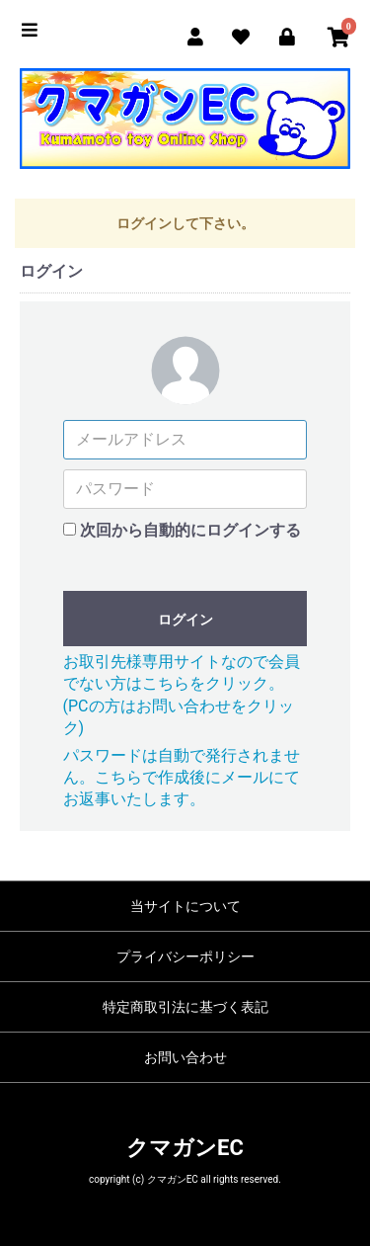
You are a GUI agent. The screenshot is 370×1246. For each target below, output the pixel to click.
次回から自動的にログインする (190, 530)
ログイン (185, 619)
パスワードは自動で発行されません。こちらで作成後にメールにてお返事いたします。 (181, 777)
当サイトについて (185, 906)
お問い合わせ (185, 1057)
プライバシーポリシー (185, 956)
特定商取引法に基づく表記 (185, 1007)
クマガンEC (185, 1147)
